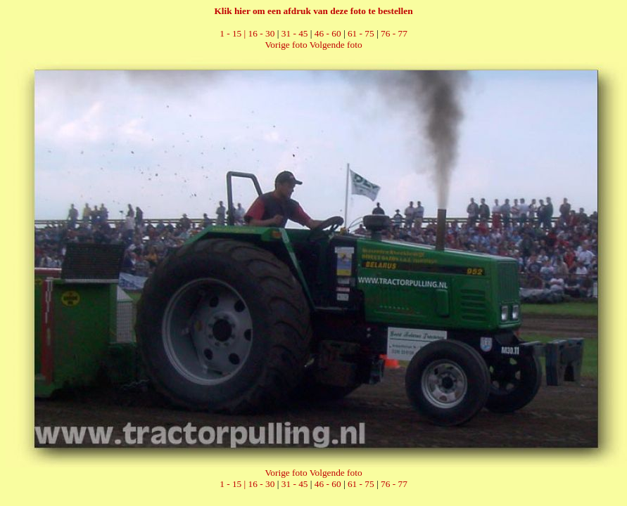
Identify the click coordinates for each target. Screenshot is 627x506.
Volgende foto (336, 44)
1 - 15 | (234, 33)
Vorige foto (286, 44)
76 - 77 (394, 33)
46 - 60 (328, 33)
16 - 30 (261, 33)
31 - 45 (294, 33)
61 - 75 (361, 33)
